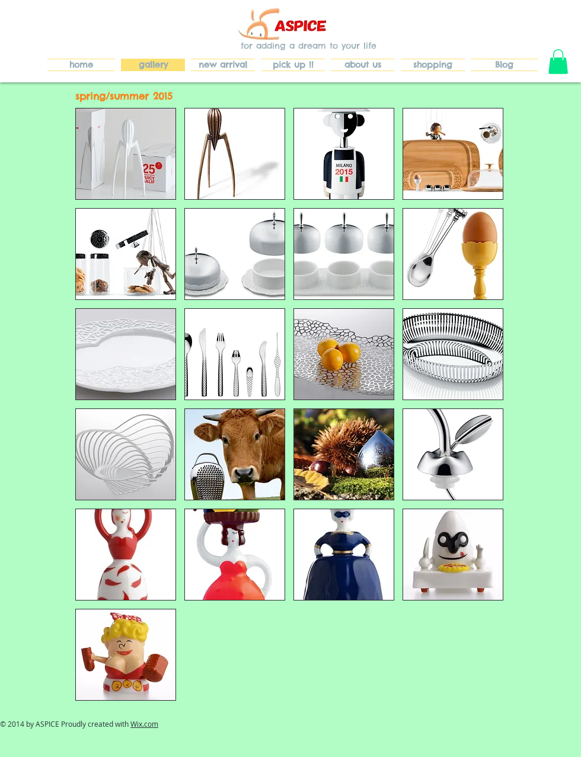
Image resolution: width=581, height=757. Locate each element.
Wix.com (144, 724)
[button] (558, 61)
